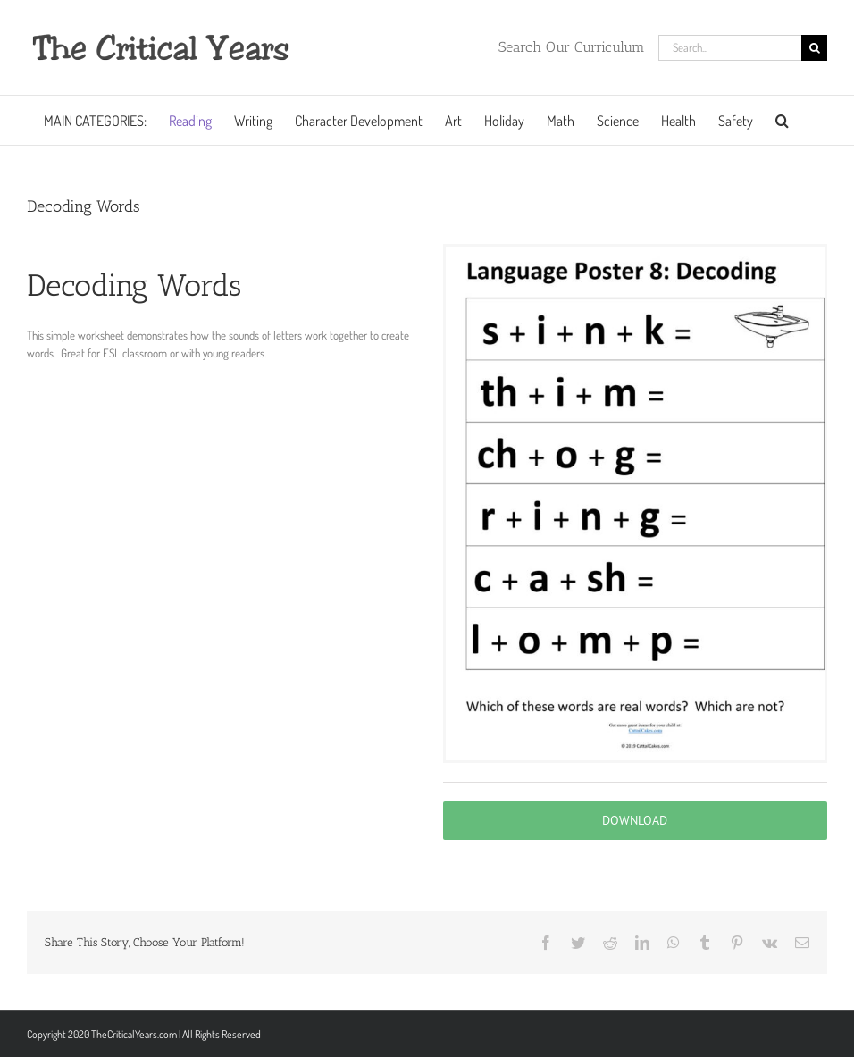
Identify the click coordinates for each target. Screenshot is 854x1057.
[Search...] (729, 48)
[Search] (814, 48)
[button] (782, 120)
